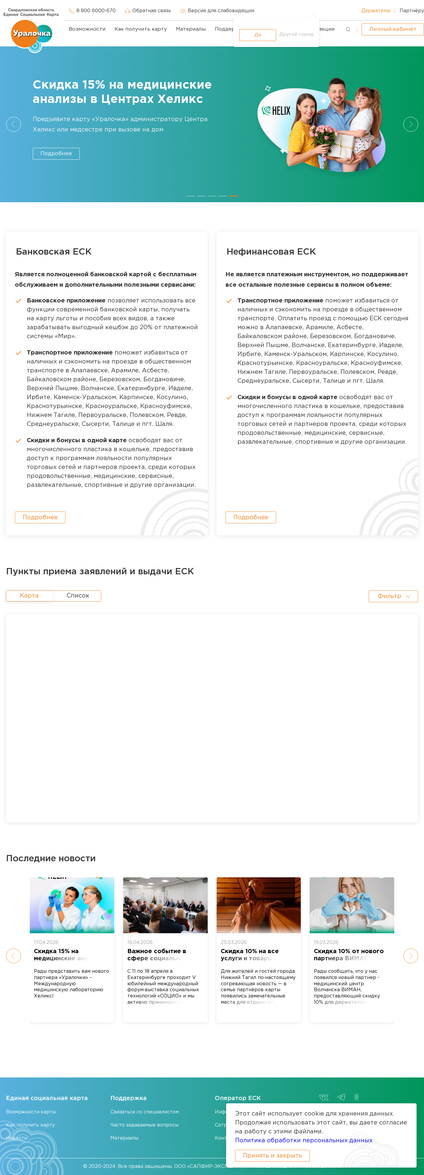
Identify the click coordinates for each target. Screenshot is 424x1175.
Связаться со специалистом (144, 1112)
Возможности (87, 29)
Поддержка (230, 29)
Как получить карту (141, 29)
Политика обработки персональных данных (304, 1140)
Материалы (191, 29)
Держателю (376, 11)
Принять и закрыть (272, 1155)
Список (78, 595)
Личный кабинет (392, 29)
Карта (29, 595)
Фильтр (389, 596)
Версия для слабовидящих (217, 11)
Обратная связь (148, 11)
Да (257, 35)
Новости (16, 1138)
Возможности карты (31, 1112)
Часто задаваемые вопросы (144, 1125)
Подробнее (56, 153)
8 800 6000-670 (92, 11)
